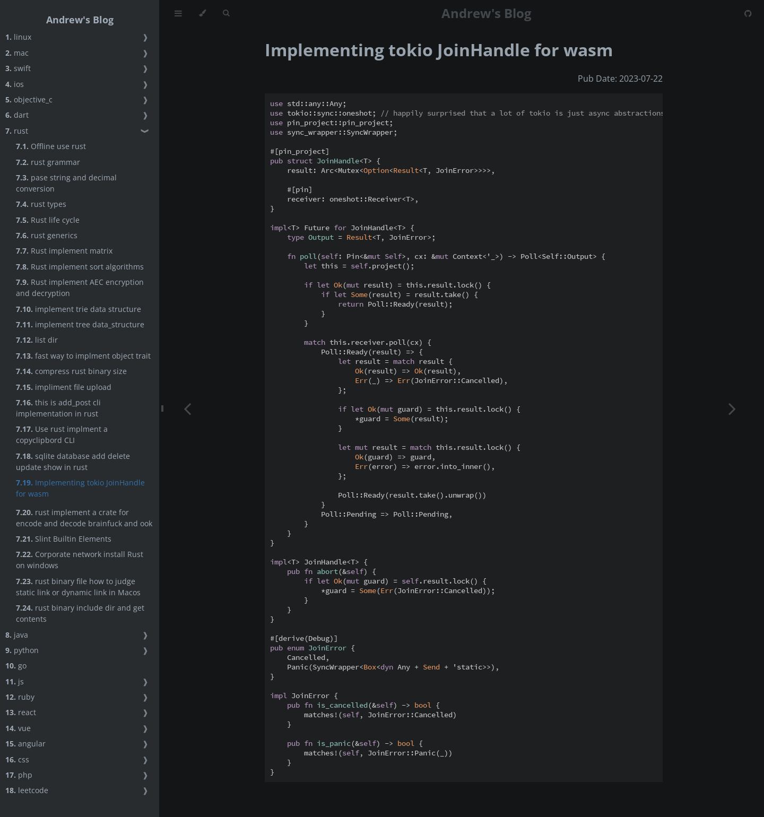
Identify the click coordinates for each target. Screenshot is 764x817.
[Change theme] (202, 13)
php (18, 775)
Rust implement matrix (64, 251)
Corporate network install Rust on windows (79, 559)
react (20, 712)
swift (18, 68)
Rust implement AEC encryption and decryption (80, 287)
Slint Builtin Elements (63, 539)
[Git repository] (748, 13)
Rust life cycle (48, 220)
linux (18, 37)
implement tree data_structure (80, 324)
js (14, 681)
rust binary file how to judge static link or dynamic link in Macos (78, 586)
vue (18, 728)
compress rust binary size (71, 371)
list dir (37, 340)
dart (17, 115)
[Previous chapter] (187, 408)
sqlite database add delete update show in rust (73, 461)
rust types (41, 204)
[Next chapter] (732, 408)
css (17, 759)
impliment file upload (63, 387)
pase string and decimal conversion (66, 183)
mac (17, 53)
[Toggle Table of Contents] (178, 13)
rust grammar (48, 162)
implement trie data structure (78, 309)
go (16, 665)
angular (25, 743)
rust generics (46, 235)
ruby (19, 697)
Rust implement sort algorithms (80, 267)
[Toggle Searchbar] (226, 13)
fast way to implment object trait (83, 356)
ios (14, 84)
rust (16, 131)
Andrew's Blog (80, 19)
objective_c (29, 99)
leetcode (26, 790)
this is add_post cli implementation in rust (58, 408)
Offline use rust (51, 146)
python (22, 650)
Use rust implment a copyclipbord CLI (62, 434)
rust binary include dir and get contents (80, 613)
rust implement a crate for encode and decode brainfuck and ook (84, 517)
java (16, 635)
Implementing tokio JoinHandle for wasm (80, 488)
